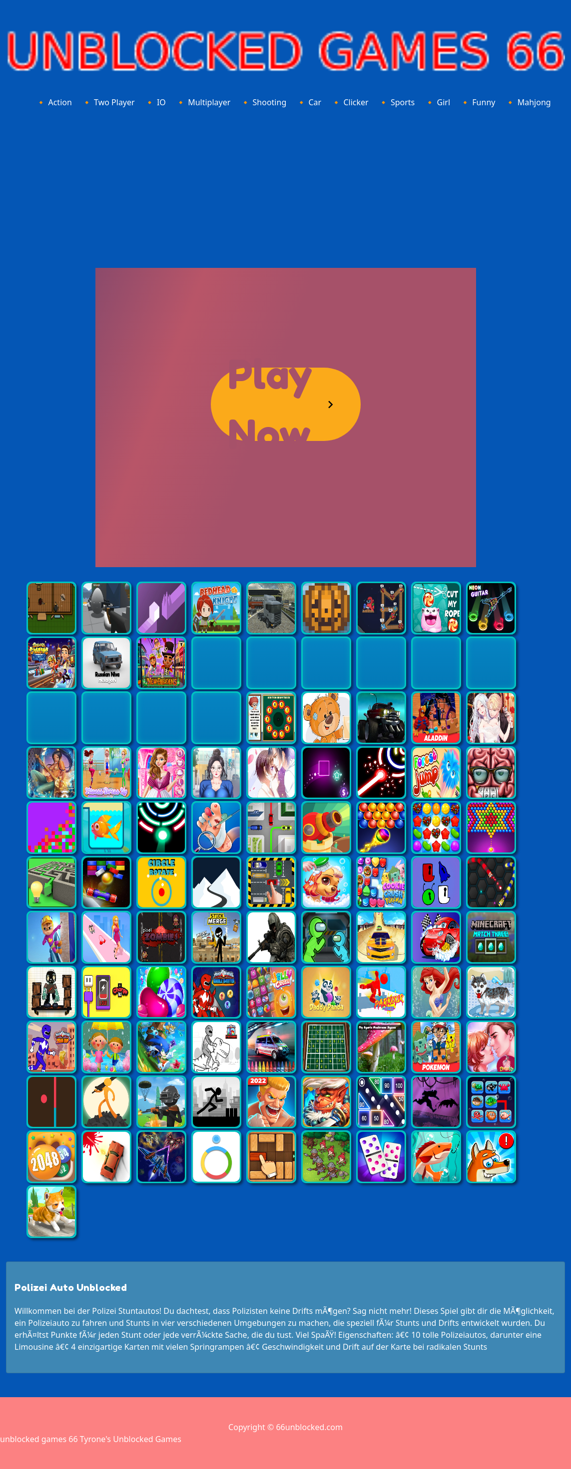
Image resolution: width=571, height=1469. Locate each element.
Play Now (270, 404)
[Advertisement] (285, 186)
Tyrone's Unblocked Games (130, 1439)
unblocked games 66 (39, 1439)
